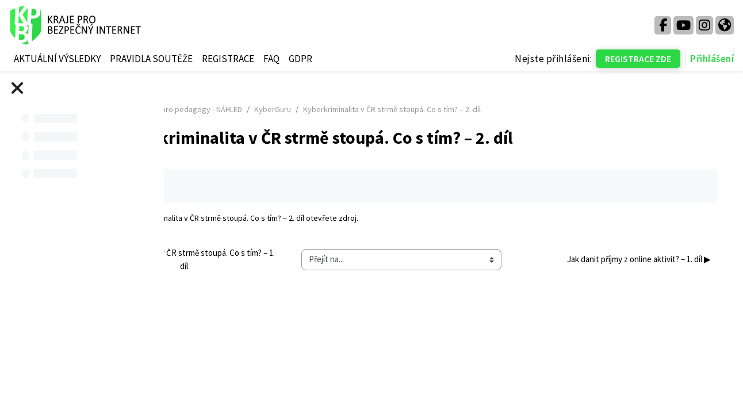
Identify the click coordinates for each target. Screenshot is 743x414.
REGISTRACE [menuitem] (228, 58)
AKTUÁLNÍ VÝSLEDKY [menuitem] (57, 58)
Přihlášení (712, 58)
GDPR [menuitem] (300, 58)
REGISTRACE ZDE (638, 58)
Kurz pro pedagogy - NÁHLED (295, 109)
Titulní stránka (210, 109)
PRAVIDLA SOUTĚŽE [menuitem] (151, 58)
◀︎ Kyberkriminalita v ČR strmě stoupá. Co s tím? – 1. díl (267, 259)
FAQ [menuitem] (271, 58)
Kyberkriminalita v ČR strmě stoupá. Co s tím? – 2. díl (318, 218)
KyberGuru (375, 109)
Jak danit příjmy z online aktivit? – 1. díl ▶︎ (623, 259)
